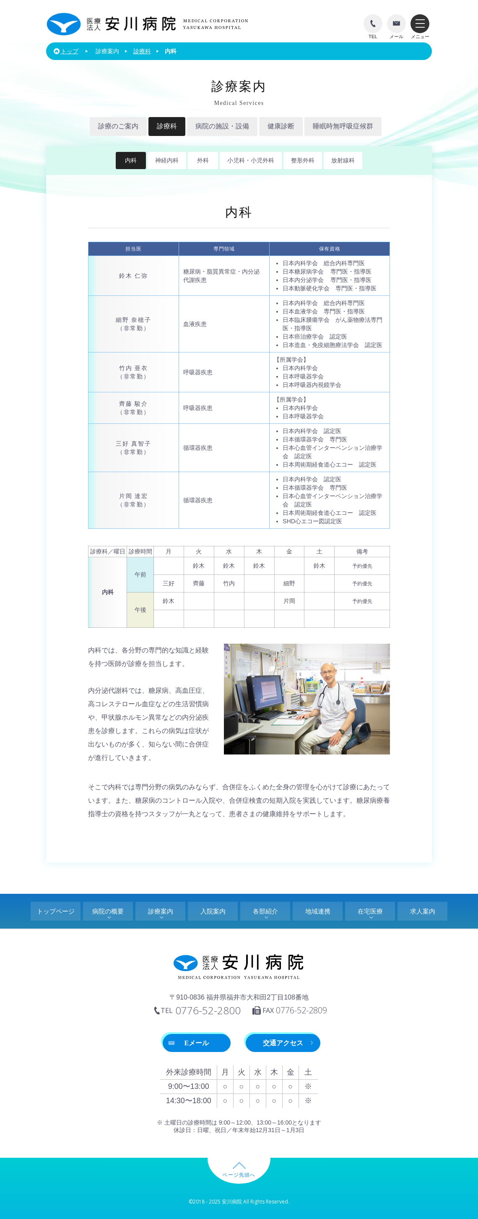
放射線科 (343, 160)
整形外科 (302, 160)
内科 (131, 160)
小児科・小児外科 (250, 160)
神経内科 (167, 160)
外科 (203, 160)
